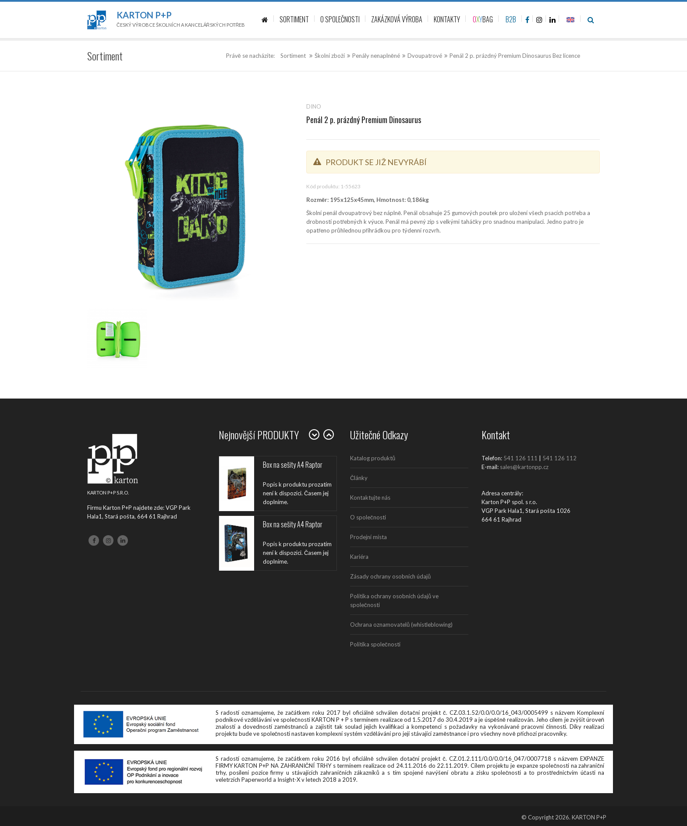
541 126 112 (559, 458)
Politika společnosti (375, 644)
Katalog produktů (372, 458)
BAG (483, 19)
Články (359, 477)
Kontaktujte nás (370, 497)
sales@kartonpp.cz (524, 466)
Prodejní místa (368, 536)
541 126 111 (520, 458)
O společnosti (368, 517)
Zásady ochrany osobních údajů (390, 576)
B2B (511, 19)
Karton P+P (144, 15)
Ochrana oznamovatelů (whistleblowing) (401, 624)
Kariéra (359, 556)
